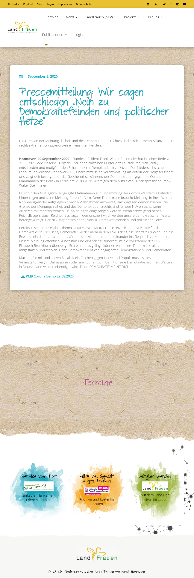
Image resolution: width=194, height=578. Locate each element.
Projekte (130, 17)
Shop (40, 4)
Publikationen (52, 34)
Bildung (153, 17)
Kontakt (28, 4)
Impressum (65, 4)
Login (50, 4)
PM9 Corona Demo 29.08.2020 (50, 276)
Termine (52, 17)
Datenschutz (83, 4)
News (70, 17)
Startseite (13, 4)
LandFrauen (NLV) (99, 17)
